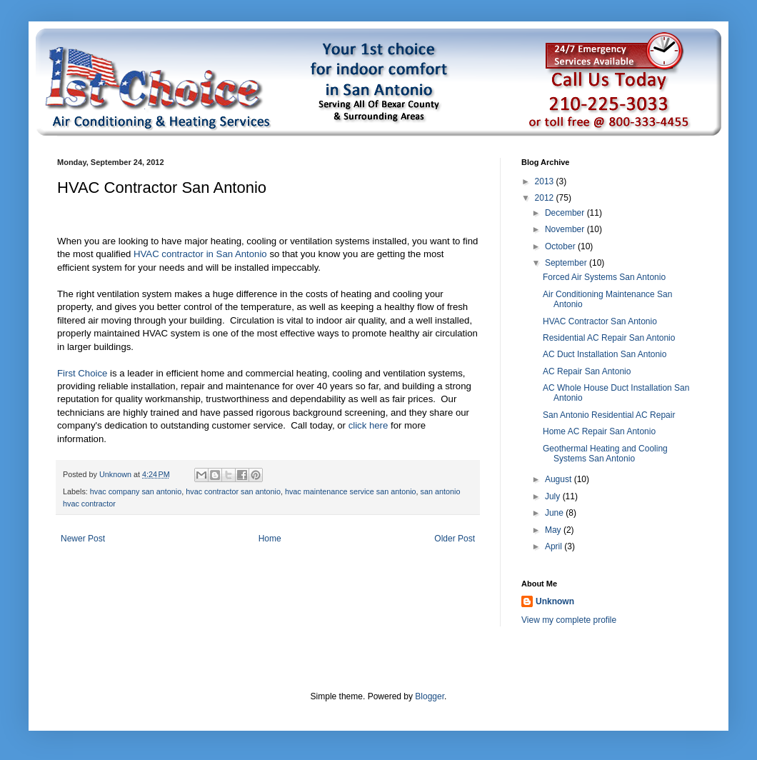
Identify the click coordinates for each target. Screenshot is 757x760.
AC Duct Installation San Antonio (604, 354)
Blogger (429, 696)
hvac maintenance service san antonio (350, 491)
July (554, 496)
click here (368, 425)
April (554, 546)
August (559, 479)
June (555, 513)
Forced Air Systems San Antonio (604, 277)
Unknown (555, 601)
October (561, 246)
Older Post (454, 539)
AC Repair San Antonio (587, 371)
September (567, 263)
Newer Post (83, 539)
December (566, 213)
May (554, 530)
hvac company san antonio (135, 491)
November (566, 229)
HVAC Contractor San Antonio (600, 321)
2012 (545, 198)
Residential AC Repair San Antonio (609, 338)
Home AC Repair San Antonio (599, 431)
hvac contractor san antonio (233, 491)
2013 (545, 181)
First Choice (82, 373)
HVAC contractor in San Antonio (201, 254)
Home (270, 539)
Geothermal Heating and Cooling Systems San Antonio (605, 454)
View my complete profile (568, 620)
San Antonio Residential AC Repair (609, 415)
